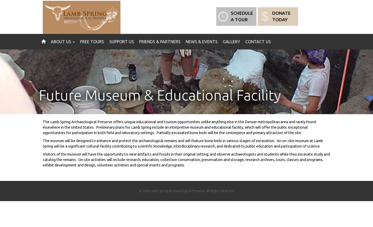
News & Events (202, 41)
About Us (63, 41)
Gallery (231, 41)
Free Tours (92, 41)
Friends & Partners (160, 41)
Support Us (121, 41)
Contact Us (258, 41)
